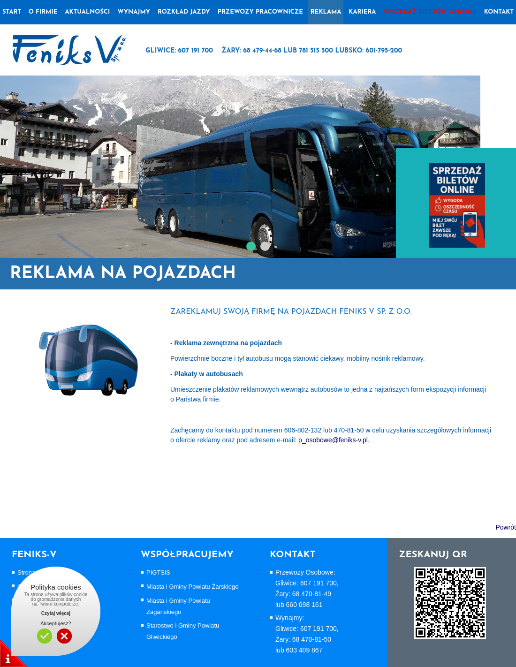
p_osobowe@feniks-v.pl (333, 440)
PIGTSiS (158, 572)
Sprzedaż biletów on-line (429, 12)
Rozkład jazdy (184, 12)
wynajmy (133, 12)
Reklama (326, 12)
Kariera (362, 12)
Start (11, 12)
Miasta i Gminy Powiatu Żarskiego (192, 586)
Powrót (505, 527)
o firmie (43, 12)
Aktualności (87, 12)
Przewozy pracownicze (260, 12)
